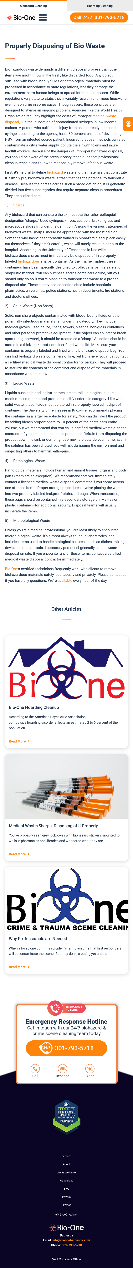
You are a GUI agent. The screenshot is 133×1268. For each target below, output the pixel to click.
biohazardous (29, 261)
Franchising (66, 1180)
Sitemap (66, 1204)
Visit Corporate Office (66, 1259)
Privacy (66, 1196)
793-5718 (72, 1245)
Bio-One (11, 569)
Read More (17, 741)
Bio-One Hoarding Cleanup (34, 707)
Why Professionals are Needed (38, 938)
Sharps (18, 205)
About (66, 1164)
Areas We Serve (66, 1172)
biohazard (55, 172)
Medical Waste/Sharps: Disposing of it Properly (53, 825)
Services (66, 1156)
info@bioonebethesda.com (71, 1240)
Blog (66, 1188)
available (65, 580)
